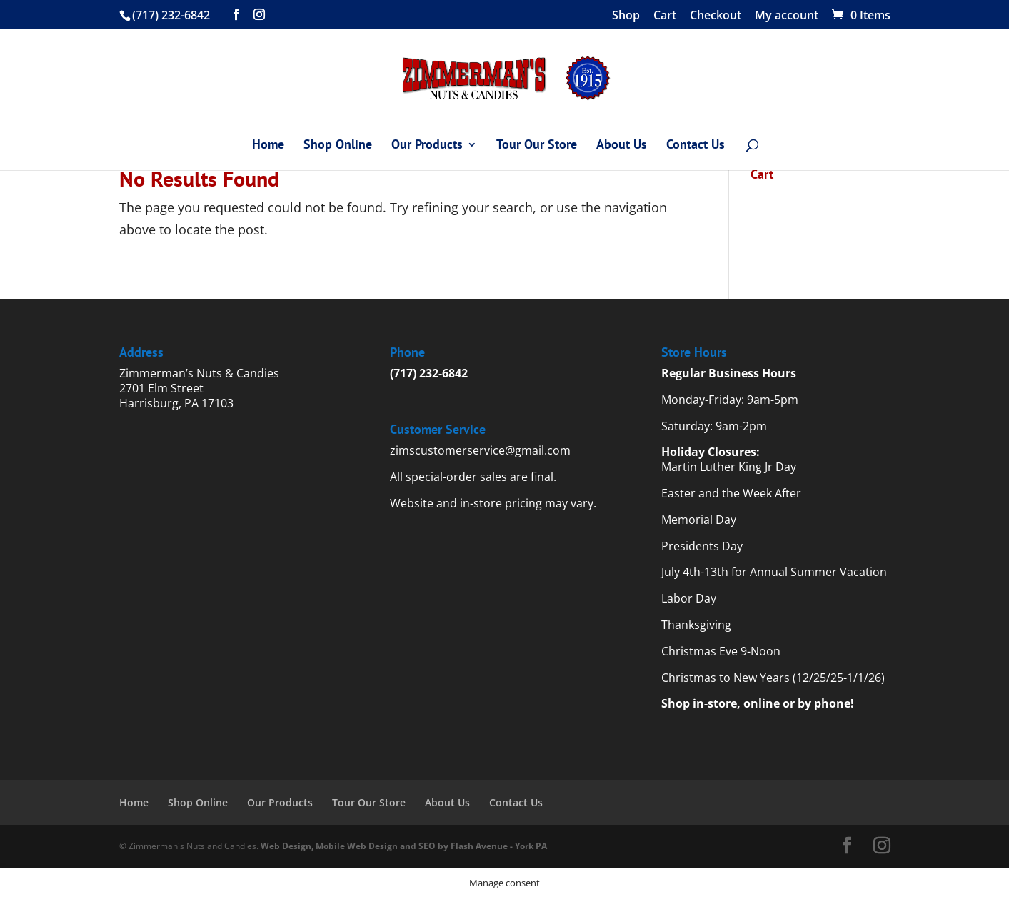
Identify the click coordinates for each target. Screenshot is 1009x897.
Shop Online (337, 145)
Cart (664, 16)
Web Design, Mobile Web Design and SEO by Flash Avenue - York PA (404, 846)
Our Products (427, 145)
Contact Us (695, 145)
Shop (626, 16)
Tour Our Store (536, 145)
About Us (621, 145)
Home (268, 145)
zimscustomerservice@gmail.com (480, 450)
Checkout (715, 16)
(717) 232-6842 (429, 373)
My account (786, 16)
